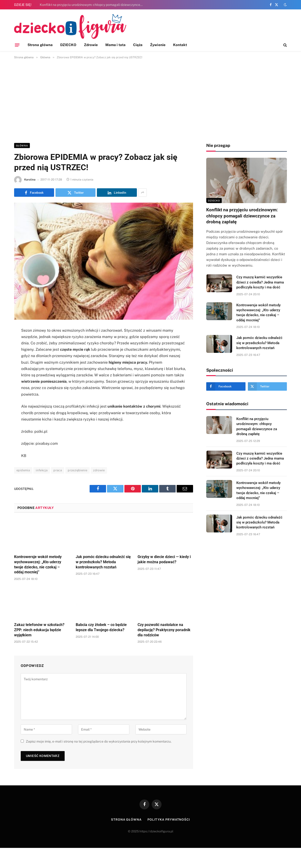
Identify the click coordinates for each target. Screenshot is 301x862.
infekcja (42, 470)
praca (57, 470)
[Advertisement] (150, 100)
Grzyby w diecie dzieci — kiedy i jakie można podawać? (164, 559)
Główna (22, 145)
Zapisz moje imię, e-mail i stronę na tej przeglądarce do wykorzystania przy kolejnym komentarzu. (98, 741)
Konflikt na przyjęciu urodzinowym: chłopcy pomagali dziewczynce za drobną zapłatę (93, 5)
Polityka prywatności (168, 819)
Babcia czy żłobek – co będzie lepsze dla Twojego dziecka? (101, 627)
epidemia (23, 470)
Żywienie (158, 45)
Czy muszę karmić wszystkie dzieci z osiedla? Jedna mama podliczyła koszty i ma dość (260, 282)
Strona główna (40, 45)
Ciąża (138, 45)
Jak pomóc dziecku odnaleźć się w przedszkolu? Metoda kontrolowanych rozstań (103, 562)
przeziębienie (77, 470)
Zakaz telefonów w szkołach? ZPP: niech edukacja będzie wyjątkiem (39, 629)
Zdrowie (91, 45)
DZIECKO (68, 45)
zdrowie (99, 470)
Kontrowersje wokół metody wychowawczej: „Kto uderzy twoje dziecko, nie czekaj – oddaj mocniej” (38, 564)
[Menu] (17, 45)
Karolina (30, 179)
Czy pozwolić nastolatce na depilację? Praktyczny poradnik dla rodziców (164, 629)
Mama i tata (115, 45)
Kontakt (180, 45)
